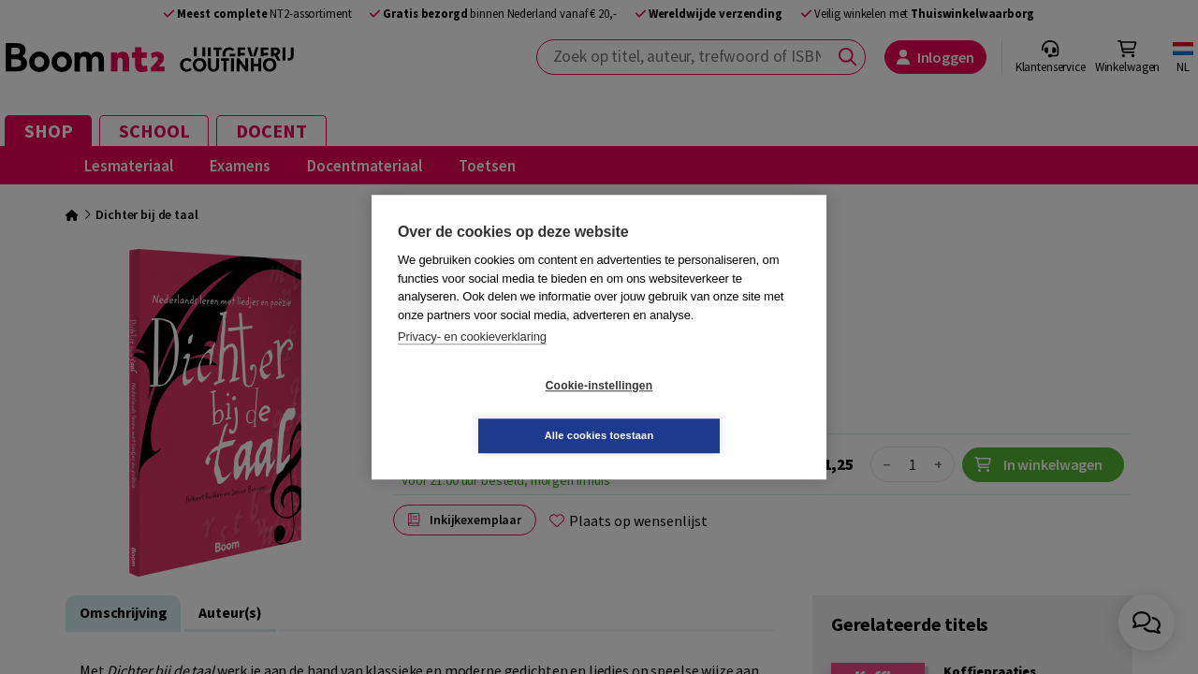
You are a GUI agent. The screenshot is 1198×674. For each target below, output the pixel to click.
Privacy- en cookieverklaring (472, 362)
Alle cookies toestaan (711, 410)
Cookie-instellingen (487, 411)
